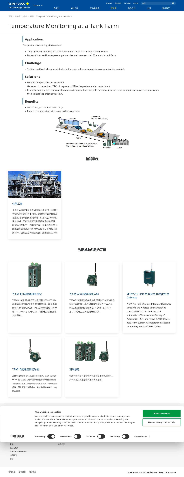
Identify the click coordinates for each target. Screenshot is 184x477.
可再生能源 (14, 433)
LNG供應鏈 (14, 422)
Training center (136, 421)
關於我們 (118, 3)
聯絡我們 (166, 8)
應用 (32, 16)
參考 (25, 16)
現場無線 (74, 369)
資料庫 (113, 8)
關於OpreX (110, 419)
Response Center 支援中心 (140, 416)
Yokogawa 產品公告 (66, 440)
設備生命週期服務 (65, 433)
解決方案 (74, 8)
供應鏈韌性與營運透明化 (43, 430)
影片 (84, 422)
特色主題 (131, 8)
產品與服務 (94, 8)
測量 (59, 422)
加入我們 (127, 3)
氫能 (11, 437)
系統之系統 (110, 422)
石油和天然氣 (15, 415)
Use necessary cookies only (161, 457)
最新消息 (109, 3)
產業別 (56, 8)
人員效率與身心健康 (41, 415)
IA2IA (108, 426)
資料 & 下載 (86, 415)
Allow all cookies (162, 448)
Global (135, 3)
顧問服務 (61, 426)
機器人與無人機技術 (114, 433)
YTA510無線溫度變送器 (26, 369)
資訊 (59, 415)
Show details (140, 472)
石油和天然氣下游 (17, 419)
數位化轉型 (110, 430)
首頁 (10, 16)
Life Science (63, 437)
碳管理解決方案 (40, 437)
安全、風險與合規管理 (42, 419)
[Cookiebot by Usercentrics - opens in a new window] (17, 472)
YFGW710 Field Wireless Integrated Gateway (149, 295)
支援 (149, 8)
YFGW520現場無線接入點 (84, 294)
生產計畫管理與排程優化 (43, 433)
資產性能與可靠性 (41, 422)
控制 (59, 419)
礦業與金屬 (14, 440)
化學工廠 (17, 203)
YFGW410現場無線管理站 (27, 294)
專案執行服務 (63, 430)
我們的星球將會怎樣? (114, 415)
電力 (11, 430)
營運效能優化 (39, 426)
